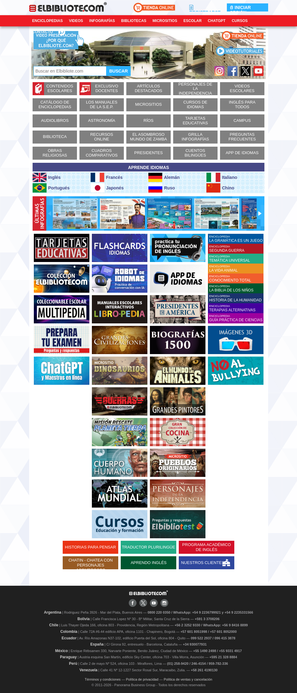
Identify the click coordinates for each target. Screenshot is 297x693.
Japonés (107, 188)
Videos (76, 21)
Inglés (47, 177)
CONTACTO (42, 32)
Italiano (221, 177)
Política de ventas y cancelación (188, 679)
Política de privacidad (142, 679)
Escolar (192, 21)
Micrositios (165, 21)
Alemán (163, 177)
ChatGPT (217, 21)
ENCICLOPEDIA (236, 239)
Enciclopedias (47, 21)
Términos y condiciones (103, 679)
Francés (107, 177)
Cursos (240, 21)
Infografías (102, 21)
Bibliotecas (133, 21)
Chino (220, 188)
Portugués (51, 188)
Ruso (161, 188)
